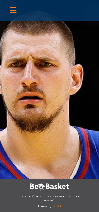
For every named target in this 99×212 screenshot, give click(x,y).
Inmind (57, 206)
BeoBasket (64, 10)
